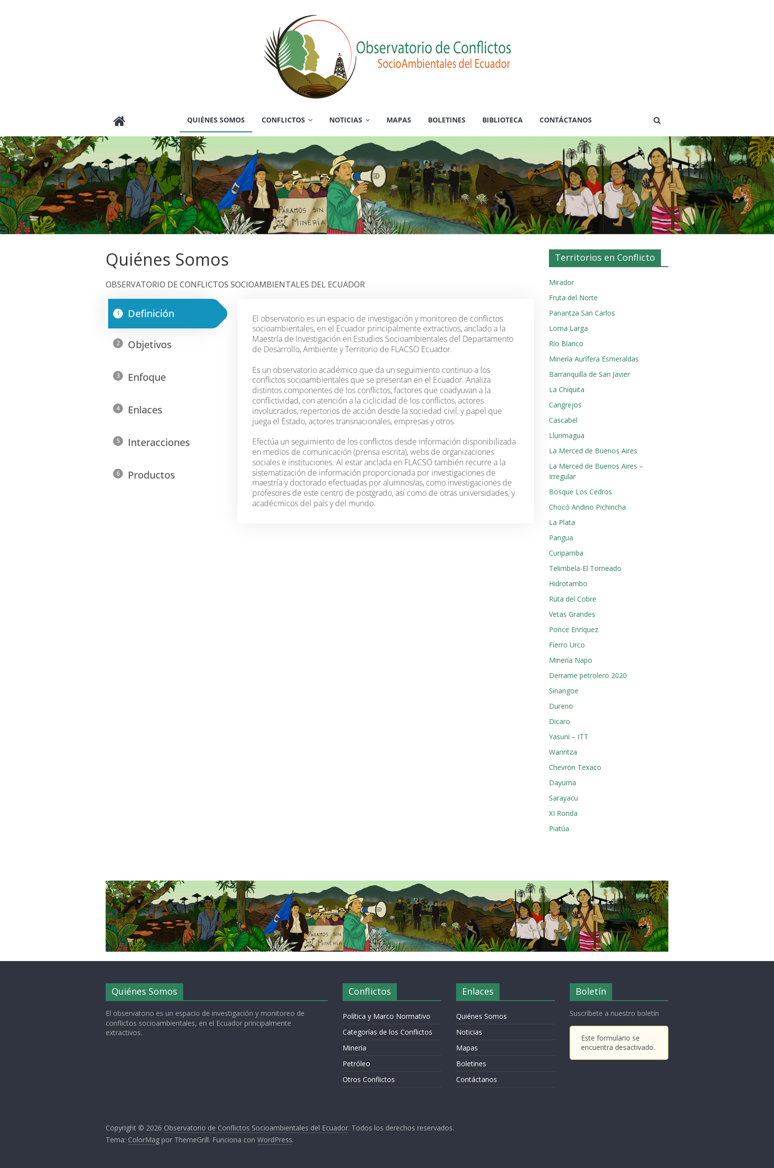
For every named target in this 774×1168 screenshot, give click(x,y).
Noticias (345, 119)
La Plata (562, 519)
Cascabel (563, 417)
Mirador (561, 279)
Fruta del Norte (573, 295)
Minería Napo (570, 657)
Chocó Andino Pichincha (587, 504)
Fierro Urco (567, 642)
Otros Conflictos (369, 1077)
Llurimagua (566, 433)
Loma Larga (568, 325)
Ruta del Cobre (572, 596)
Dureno (561, 703)
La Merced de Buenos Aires (593, 448)
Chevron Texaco (575, 764)
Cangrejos (565, 402)
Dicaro (559, 719)
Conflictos (283, 119)
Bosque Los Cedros (580, 489)
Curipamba (566, 550)
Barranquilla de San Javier (589, 371)
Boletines (446, 119)
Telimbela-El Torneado (585, 565)
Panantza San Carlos (582, 310)
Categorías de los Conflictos (387, 1029)
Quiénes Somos (216, 119)
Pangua (561, 535)
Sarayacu (563, 795)
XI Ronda (563, 810)
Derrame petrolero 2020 (588, 673)
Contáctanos (566, 119)
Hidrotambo (568, 581)
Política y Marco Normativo (386, 1013)
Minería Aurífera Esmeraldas (594, 356)
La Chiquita (566, 387)
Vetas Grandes (572, 611)
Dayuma (562, 780)
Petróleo (356, 1061)
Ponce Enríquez (573, 627)
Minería (354, 1045)
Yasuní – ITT (568, 734)
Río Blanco (566, 341)
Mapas (399, 119)
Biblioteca (502, 119)
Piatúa (559, 826)
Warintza (563, 749)
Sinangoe (564, 688)
